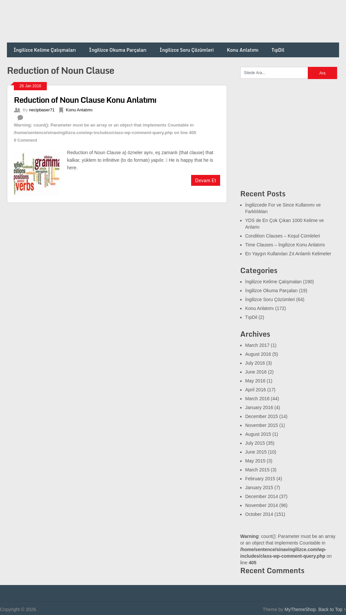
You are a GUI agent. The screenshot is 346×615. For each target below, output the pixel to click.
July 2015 (255, 443)
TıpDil (278, 50)
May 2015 (255, 460)
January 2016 (259, 407)
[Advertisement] (219, 21)
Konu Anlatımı (242, 50)
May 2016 (255, 380)
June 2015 (256, 452)
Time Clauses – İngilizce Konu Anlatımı (285, 244)
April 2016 (255, 389)
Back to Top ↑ (332, 609)
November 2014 (261, 505)
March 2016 (257, 398)
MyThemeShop (300, 609)
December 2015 (261, 416)
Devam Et (205, 180)
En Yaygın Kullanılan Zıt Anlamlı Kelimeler (288, 253)
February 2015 (260, 478)
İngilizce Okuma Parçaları (117, 50)
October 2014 (259, 514)
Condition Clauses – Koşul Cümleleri (282, 235)
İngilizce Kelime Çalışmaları (45, 50)
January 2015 (259, 487)
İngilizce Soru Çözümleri (186, 50)
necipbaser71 (42, 109)
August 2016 (258, 354)
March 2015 (257, 469)
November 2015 (261, 425)
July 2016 (255, 363)
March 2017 (257, 345)
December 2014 (261, 496)
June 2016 (256, 372)
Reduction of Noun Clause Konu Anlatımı (85, 99)
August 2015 (258, 434)
